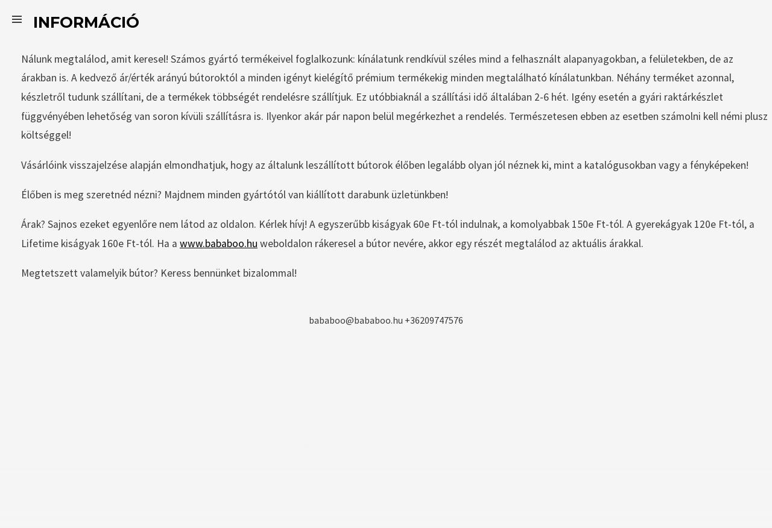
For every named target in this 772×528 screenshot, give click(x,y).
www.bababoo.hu (219, 243)
